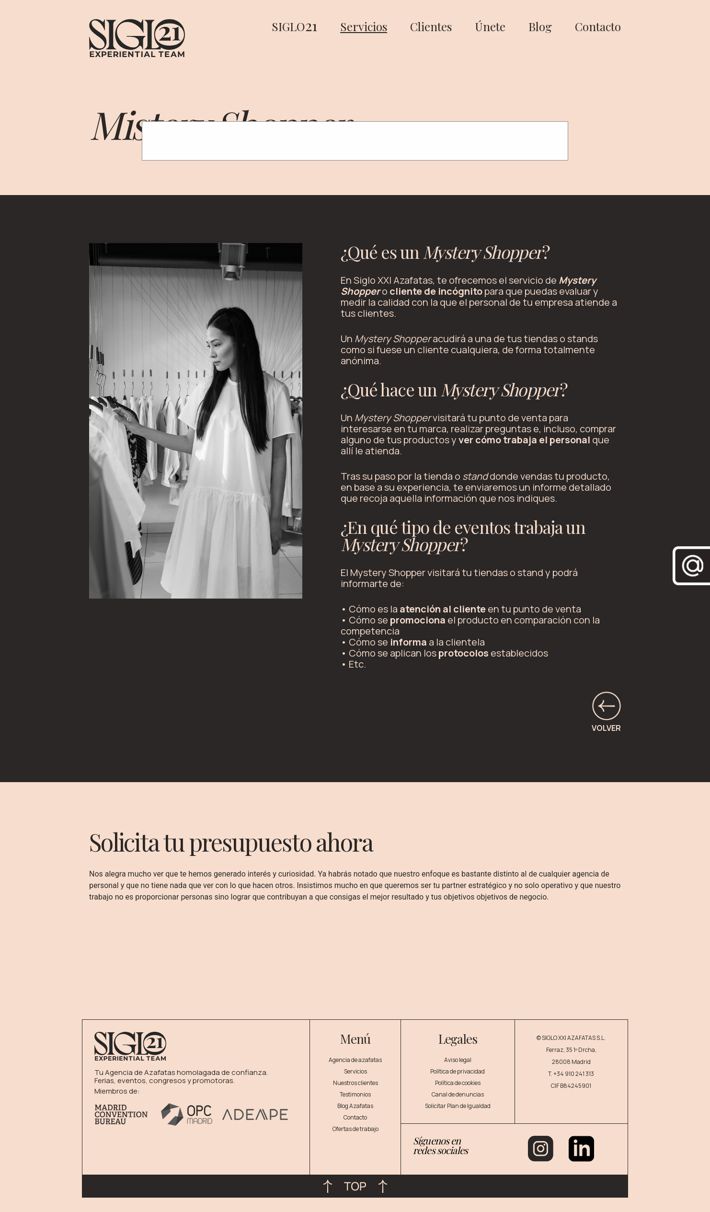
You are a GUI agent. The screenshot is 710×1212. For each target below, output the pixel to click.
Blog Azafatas (355, 1106)
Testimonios (355, 1094)
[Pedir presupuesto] (328, 966)
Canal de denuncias (458, 1094)
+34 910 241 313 (573, 1074)
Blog (540, 26)
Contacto (598, 26)
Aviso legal (457, 1060)
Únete (490, 26)
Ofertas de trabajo (355, 1129)
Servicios (363, 26)
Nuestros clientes (355, 1083)
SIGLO (294, 26)
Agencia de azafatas (355, 1060)
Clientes (431, 26)
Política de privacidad (457, 1071)
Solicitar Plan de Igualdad (458, 1106)
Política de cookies (458, 1083)
